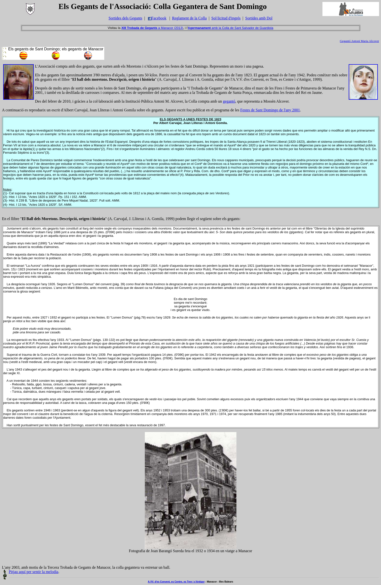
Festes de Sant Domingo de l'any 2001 (270, 110)
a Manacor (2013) (152, 28)
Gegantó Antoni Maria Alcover (359, 41)
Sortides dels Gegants (125, 18)
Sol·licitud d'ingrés (226, 18)
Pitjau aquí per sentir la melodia (33, 572)
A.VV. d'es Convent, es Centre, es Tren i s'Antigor (176, 581)
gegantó (229, 101)
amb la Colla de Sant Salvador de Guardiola (230, 28)
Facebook (157, 18)
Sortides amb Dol (258, 18)
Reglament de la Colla (189, 18)
